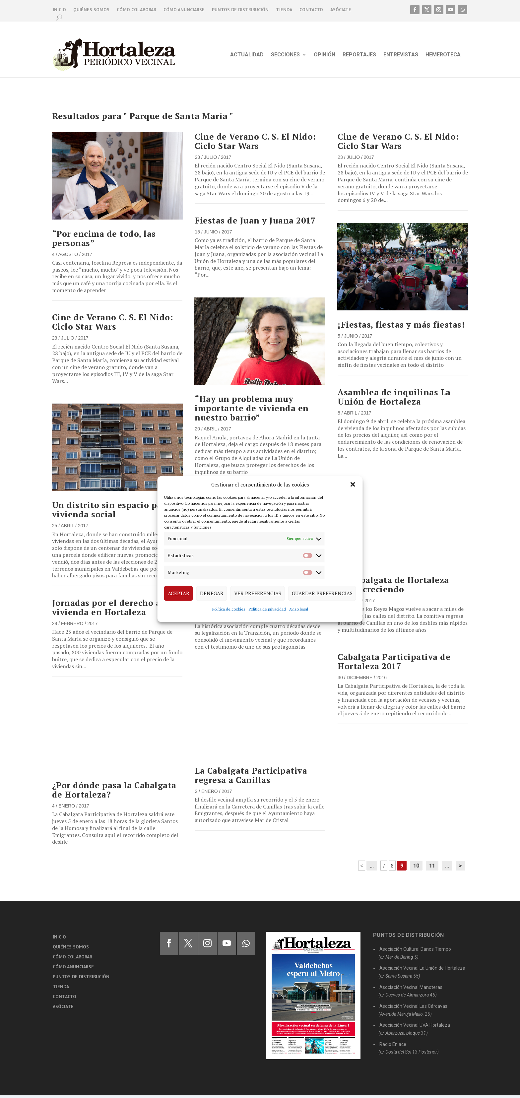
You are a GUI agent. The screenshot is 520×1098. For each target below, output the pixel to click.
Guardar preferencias (322, 593)
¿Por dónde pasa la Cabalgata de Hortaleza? (114, 792)
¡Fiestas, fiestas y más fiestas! (401, 327)
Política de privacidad (267, 608)
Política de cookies (228, 608)
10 (416, 868)
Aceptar (178, 593)
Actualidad (247, 55)
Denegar (212, 593)
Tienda (284, 10)
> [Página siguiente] (460, 868)
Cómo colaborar (136, 10)
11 (432, 868)
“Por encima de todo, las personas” (104, 241)
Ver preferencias (257, 593)
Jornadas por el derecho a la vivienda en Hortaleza (111, 610)
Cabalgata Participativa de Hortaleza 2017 (394, 664)
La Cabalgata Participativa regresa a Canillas (251, 778)
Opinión (324, 55)
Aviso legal (298, 608)
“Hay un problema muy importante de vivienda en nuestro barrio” (252, 410)
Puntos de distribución (240, 10)
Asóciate (340, 10)
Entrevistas (400, 55)
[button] (353, 484)
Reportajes (359, 55)
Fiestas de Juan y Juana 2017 (255, 223)
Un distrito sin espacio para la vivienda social (116, 512)
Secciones (285, 55)
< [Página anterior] (361, 868)
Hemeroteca (443, 55)
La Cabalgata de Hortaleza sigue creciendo (393, 587)
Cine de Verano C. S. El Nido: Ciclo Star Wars (112, 324)
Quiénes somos (91, 10)
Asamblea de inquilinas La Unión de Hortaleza (394, 399)
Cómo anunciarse (184, 10)
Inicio (59, 10)
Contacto (311, 10)
